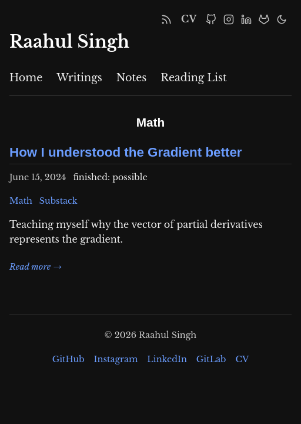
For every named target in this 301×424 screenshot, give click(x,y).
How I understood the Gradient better (125, 152)
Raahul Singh (69, 41)
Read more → (35, 266)
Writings (79, 77)
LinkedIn (166, 359)
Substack (58, 201)
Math (20, 201)
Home (25, 77)
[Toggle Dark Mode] (282, 19)
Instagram (116, 359)
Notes (131, 77)
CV (189, 19)
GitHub (68, 359)
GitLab (211, 359)
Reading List (193, 77)
